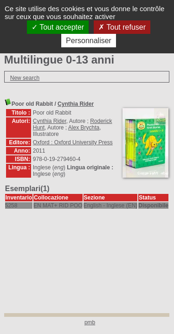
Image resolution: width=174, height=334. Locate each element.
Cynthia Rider (76, 104)
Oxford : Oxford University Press (73, 142)
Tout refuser (122, 27)
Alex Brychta (83, 127)
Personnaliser (88, 41)
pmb (89, 322)
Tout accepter (58, 27)
